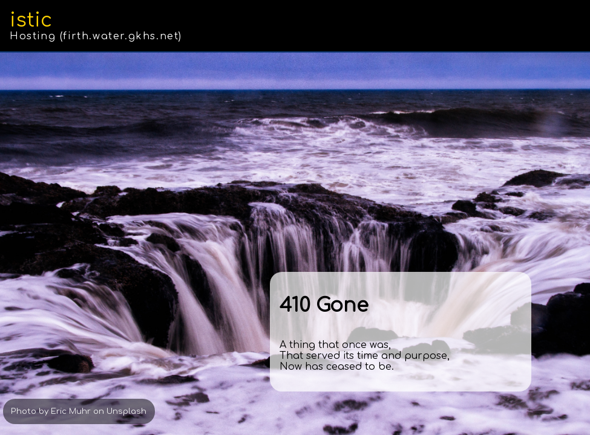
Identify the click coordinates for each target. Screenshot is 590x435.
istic (31, 20)
